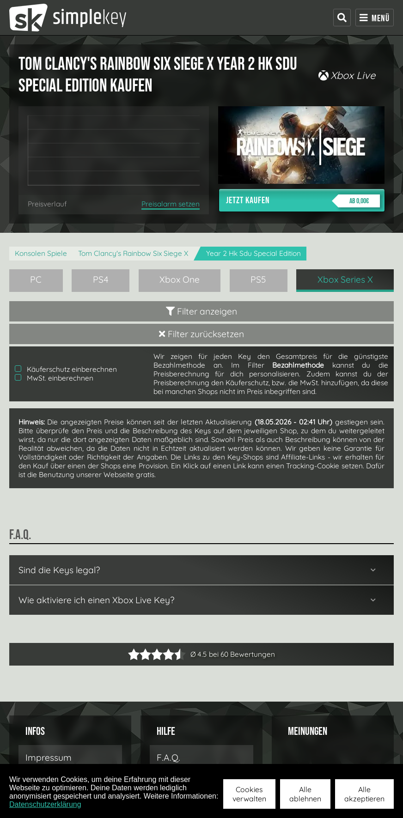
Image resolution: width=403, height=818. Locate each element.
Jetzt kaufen (303, 200)
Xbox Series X (345, 279)
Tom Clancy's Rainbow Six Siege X (133, 253)
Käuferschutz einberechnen (66, 369)
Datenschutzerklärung (45, 804)
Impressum (48, 757)
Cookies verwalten (249, 794)
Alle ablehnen (305, 794)
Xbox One (179, 279)
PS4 (101, 279)
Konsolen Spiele (41, 253)
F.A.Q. (168, 757)
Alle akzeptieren (364, 794)
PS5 (258, 279)
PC (36, 279)
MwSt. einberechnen (54, 378)
